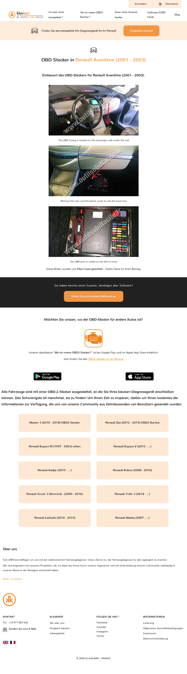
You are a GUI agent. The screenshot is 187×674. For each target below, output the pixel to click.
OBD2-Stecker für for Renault (105, 359)
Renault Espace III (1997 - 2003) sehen (54, 446)
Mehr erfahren (12, 579)
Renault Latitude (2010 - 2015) (54, 517)
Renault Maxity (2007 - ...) (132, 517)
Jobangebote (57, 633)
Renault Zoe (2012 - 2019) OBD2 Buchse (132, 422)
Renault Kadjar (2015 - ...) (55, 470)
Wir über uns (57, 623)
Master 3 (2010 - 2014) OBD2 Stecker (54, 422)
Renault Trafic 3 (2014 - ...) (132, 494)
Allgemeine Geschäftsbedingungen (163, 628)
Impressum (149, 633)
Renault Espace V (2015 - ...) (132, 446)
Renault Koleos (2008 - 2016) (132, 470)
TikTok (100, 636)
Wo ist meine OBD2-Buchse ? (92, 15)
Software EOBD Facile (156, 15)
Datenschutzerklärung (155, 638)
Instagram (102, 631)
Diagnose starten (141, 31)
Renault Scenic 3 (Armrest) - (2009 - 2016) (54, 494)
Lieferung (148, 623)
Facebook (101, 622)
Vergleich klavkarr (60, 628)
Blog (177, 14)
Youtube (101, 627)
